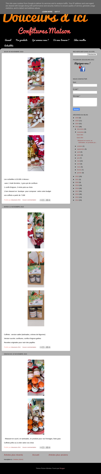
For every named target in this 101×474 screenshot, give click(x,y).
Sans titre (80, 135)
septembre (81, 149)
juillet (79, 155)
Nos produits (21, 40)
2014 (77, 200)
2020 (77, 182)
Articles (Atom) (18, 459)
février (79, 170)
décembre (80, 129)
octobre (80, 146)
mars (79, 167)
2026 (77, 118)
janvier (79, 173)
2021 (77, 179)
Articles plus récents (13, 455)
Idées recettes (80, 40)
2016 (77, 194)
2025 (77, 121)
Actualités (8, 45)
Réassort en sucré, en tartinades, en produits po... (87, 141)
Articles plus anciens (58, 455)
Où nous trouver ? (61, 40)
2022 (77, 176)
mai (78, 161)
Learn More (47, 12)
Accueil (8, 40)
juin (78, 158)
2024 (77, 123)
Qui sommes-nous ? (40, 40)
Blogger (62, 468)
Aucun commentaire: (29, 200)
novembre (80, 132)
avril (78, 164)
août (78, 152)
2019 (77, 185)
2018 (77, 188)
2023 (77, 126)
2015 (77, 197)
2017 (77, 191)
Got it (57, 12)
